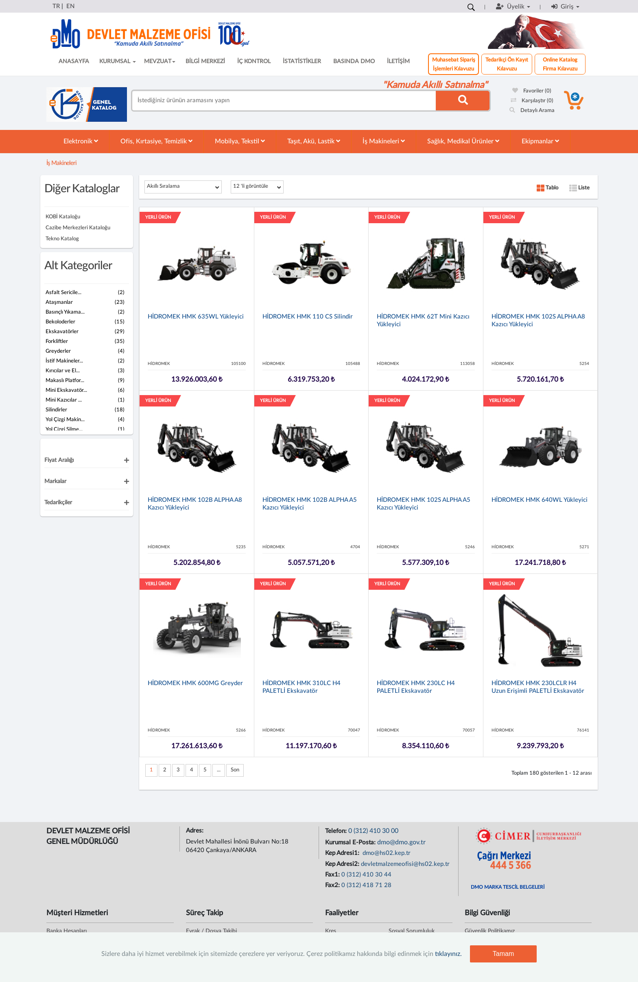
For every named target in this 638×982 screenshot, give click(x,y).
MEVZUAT (159, 61)
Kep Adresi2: (343, 864)
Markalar (55, 481)
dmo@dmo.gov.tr (401, 842)
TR (56, 6)
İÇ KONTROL (254, 61)
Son (235, 770)
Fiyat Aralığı (59, 460)
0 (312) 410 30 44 (366, 875)
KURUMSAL (117, 61)
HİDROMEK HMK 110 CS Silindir (307, 317)
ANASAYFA (74, 61)
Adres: (195, 831)
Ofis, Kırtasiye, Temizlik (156, 141)
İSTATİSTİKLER (302, 61)
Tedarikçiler (58, 502)
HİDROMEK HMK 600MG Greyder (195, 683)
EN (70, 6)
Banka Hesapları (66, 931)
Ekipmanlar (540, 141)
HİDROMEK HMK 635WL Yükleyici (196, 317)
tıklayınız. (448, 954)
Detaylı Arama (532, 110)
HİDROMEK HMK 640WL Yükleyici (540, 500)
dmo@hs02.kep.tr (386, 853)
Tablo (547, 188)
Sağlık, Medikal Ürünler (463, 141)
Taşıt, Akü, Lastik (313, 141)
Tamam (503, 953)
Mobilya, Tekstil (240, 141)
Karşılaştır (532, 100)
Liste (579, 188)
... (219, 770)
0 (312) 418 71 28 (366, 885)
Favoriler (531, 91)
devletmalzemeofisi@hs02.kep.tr (405, 864)
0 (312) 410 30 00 (373, 831)
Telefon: (336, 831)
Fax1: (333, 875)
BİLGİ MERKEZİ (205, 61)
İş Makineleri (384, 141)
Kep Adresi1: (343, 853)
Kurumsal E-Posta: (351, 842)
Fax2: (333, 885)
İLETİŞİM (398, 61)
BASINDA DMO (354, 61)
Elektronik (80, 141)
